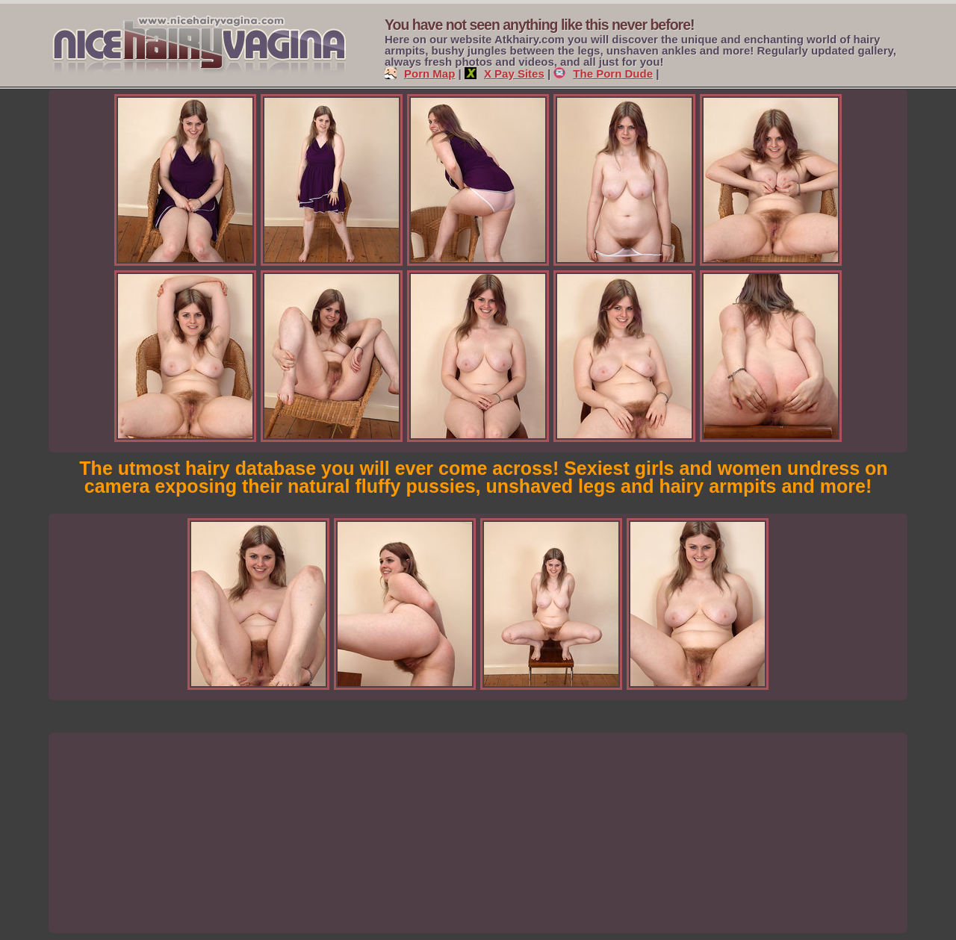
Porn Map (420, 73)
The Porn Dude (603, 73)
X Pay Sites (504, 73)
